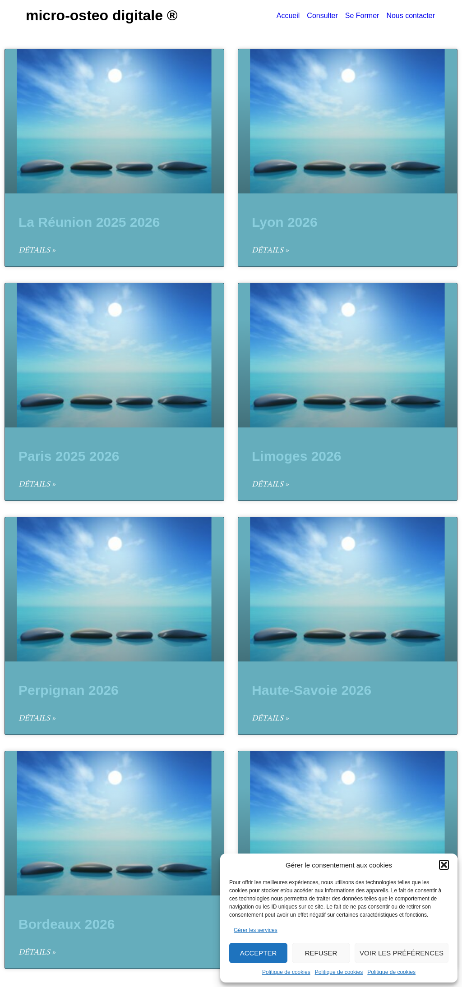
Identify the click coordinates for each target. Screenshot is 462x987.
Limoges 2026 (296, 456)
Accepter (258, 953)
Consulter (322, 15)
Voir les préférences (402, 953)
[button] (443, 864)
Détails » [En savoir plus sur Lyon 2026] (270, 251)
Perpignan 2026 (68, 690)
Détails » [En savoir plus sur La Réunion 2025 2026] (36, 251)
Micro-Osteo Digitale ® (102, 15)
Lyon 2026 (285, 222)
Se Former (362, 15)
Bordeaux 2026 (66, 924)
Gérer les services (255, 930)
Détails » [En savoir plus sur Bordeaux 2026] (36, 953)
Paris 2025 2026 (69, 456)
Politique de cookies (286, 972)
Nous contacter (410, 15)
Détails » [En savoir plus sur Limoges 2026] (270, 485)
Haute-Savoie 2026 (311, 690)
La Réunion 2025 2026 (89, 222)
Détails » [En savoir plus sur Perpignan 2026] (36, 719)
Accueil (288, 15)
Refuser (321, 953)
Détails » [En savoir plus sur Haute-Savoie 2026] (270, 719)
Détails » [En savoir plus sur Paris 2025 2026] (36, 485)
